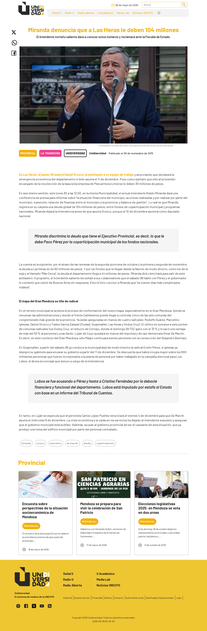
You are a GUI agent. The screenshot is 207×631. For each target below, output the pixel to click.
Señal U (56, 12)
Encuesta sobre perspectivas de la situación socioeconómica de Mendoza (45, 510)
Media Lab (123, 12)
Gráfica (108, 597)
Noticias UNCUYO (143, 12)
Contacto (118, 597)
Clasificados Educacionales (160, 597)
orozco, (40, 443)
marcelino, (56, 443)
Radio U (69, 12)
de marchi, (72, 443)
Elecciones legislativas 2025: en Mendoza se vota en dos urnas (159, 508)
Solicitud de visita (134, 597)
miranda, (26, 443)
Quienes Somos (82, 597)
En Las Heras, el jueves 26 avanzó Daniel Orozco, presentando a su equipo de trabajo (76, 174)
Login (179, 597)
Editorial (67, 597)
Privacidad (97, 597)
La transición (50, 153)
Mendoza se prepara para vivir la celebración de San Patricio (101, 508)
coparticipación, (105, 443)
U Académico (105, 12)
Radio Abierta (86, 12)
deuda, (87, 443)
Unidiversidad (75, 153)
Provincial (27, 153)
